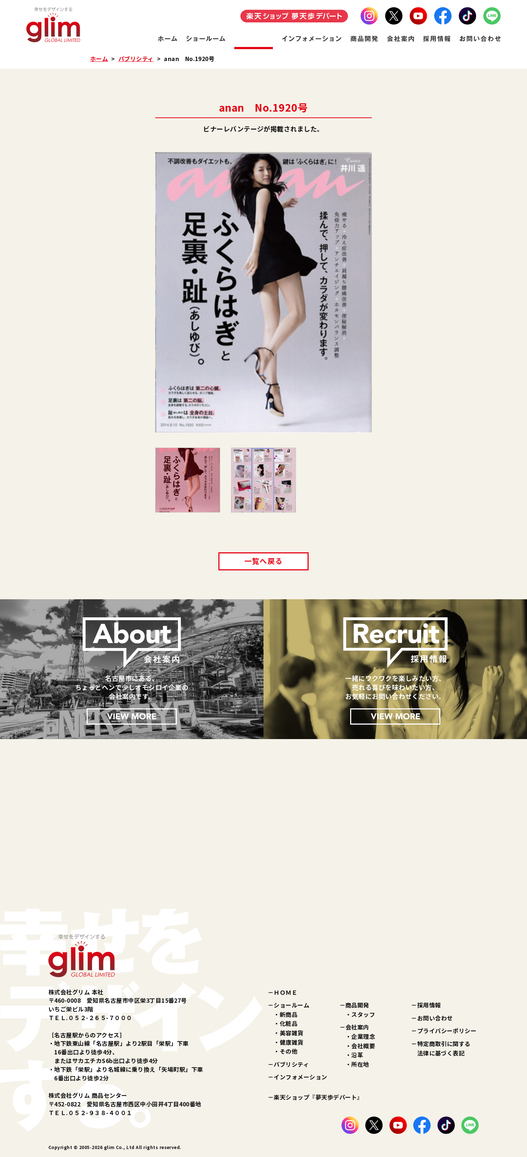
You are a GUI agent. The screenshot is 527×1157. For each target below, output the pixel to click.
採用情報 (429, 1005)
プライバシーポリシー (447, 1030)
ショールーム (291, 1005)
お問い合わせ (435, 1018)
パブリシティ (136, 58)
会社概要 (363, 1045)
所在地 (360, 1064)
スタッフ (363, 1014)
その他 (288, 1051)
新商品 (288, 1014)
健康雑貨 (292, 1042)
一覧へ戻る (263, 561)
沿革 (357, 1054)
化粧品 (288, 1023)
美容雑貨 (292, 1032)
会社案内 (357, 1027)
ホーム (99, 58)
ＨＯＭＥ (285, 992)
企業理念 (363, 1036)
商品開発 (357, 1005)
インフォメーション (300, 1076)
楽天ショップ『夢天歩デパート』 (318, 1097)
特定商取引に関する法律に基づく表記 (444, 1048)
